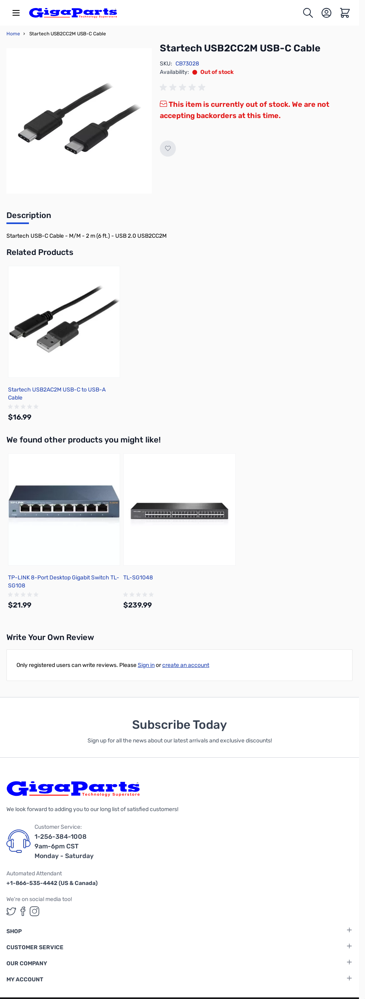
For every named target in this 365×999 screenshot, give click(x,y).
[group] (184, 87)
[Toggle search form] (308, 13)
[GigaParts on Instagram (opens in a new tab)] (34, 911)
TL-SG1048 (138, 577)
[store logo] (73, 13)
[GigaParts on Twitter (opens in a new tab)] (11, 911)
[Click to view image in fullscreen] (79, 121)
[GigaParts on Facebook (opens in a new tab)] (23, 911)
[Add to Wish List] (168, 149)
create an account (185, 665)
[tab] (28, 218)
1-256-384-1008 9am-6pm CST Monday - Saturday (64, 846)
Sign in (146, 665)
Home (13, 34)
